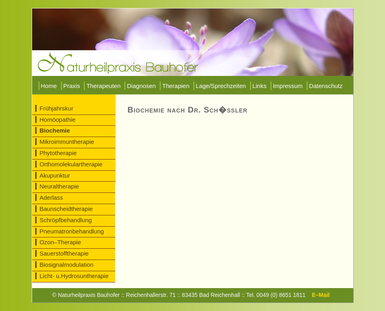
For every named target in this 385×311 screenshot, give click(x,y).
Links (260, 85)
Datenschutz (325, 85)
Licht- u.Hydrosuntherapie (74, 275)
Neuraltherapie (59, 186)
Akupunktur (55, 175)
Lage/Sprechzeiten (221, 85)
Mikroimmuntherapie (67, 141)
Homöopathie (57, 119)
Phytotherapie (58, 152)
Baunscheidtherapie (66, 208)
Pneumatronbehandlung (72, 231)
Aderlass (51, 197)
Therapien (175, 85)
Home (49, 85)
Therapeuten (103, 85)
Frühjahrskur (56, 108)
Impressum (288, 85)
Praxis (71, 85)
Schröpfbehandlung (66, 220)
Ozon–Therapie (60, 242)
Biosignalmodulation (67, 264)
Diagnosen (141, 85)
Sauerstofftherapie (64, 253)
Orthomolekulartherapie (71, 164)
